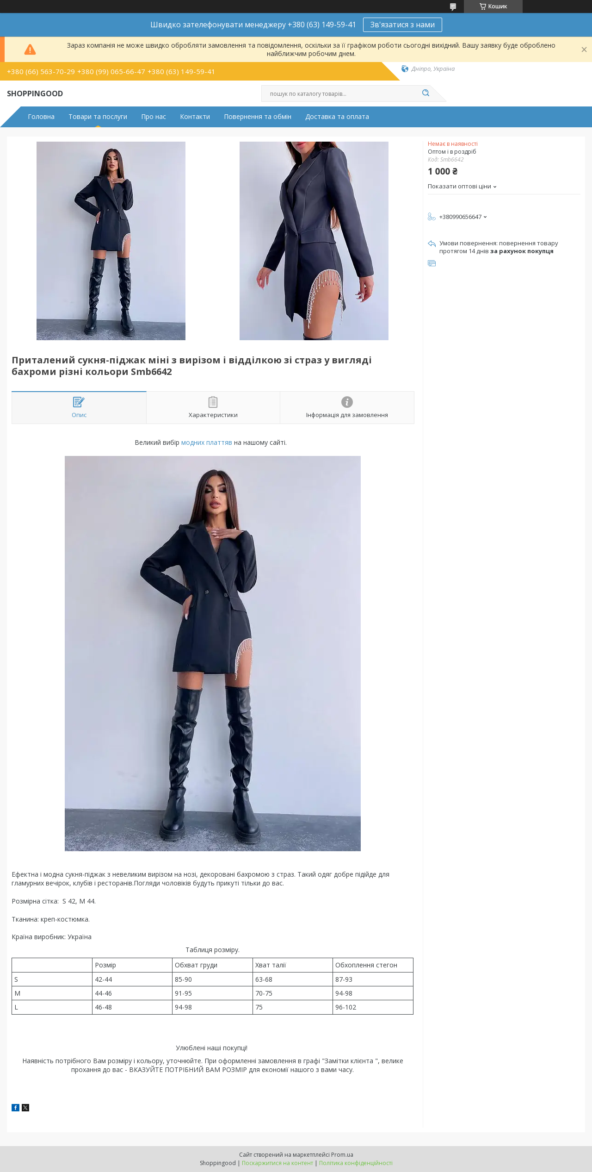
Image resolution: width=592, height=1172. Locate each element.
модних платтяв (206, 442)
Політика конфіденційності (356, 1163)
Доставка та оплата (337, 116)
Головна (41, 116)
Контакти (195, 116)
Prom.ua (342, 1155)
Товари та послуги (97, 116)
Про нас (153, 116)
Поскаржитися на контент (277, 1163)
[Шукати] (425, 93)
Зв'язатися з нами (402, 24)
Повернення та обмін (257, 116)
